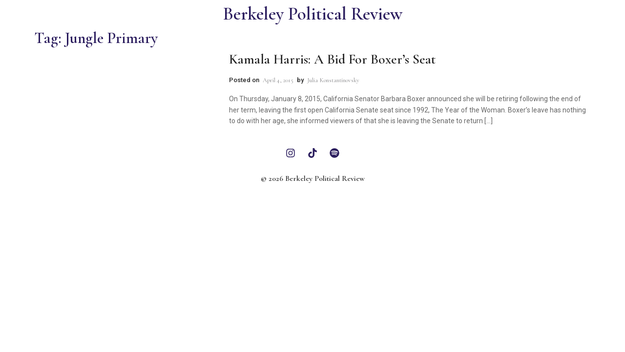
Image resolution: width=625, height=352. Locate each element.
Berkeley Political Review (312, 14)
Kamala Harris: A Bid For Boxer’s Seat (332, 59)
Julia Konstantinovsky (333, 80)
